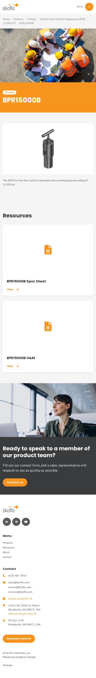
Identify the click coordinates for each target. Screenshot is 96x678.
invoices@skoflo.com (20, 592)
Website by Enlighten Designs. (19, 657)
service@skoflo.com (19, 587)
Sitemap (7, 665)
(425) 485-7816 (17, 575)
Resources (8, 547)
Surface (31, 19)
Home (6, 19)
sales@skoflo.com (18, 582)
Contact (7, 557)
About (6, 552)
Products (18, 19)
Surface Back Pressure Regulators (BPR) (62, 19)
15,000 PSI (9, 23)
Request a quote (19, 639)
